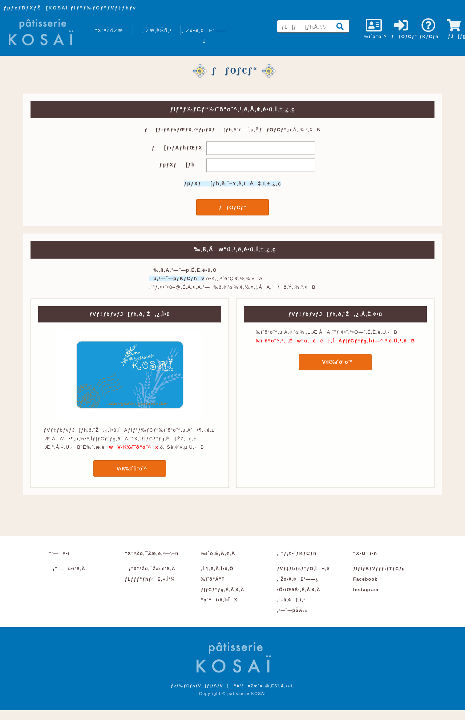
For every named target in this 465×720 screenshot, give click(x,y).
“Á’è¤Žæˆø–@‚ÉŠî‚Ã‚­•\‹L (264, 686)
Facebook (365, 579)
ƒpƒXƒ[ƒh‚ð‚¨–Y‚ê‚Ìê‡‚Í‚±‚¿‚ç (232, 183)
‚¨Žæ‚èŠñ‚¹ (157, 30)
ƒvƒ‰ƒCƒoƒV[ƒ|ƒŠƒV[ (200, 686)
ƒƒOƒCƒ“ (232, 207)
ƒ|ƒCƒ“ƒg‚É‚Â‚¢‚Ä (222, 589)
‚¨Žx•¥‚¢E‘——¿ (204, 35)
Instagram (366, 589)
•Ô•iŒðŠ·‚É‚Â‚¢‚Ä (298, 589)
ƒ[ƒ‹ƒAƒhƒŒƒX (177, 148)
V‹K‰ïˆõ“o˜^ (130, 469)
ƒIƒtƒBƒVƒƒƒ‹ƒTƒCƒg (379, 568)
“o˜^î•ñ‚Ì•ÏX (219, 599)
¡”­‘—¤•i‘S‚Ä (67, 568)
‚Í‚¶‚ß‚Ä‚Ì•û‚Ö (217, 568)
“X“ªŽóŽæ (109, 30)
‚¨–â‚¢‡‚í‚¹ (291, 599)
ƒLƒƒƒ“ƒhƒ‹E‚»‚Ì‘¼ (150, 579)
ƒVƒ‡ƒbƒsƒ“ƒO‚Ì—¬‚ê (303, 568)
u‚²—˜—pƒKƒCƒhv (177, 278)
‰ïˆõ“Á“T (213, 579)
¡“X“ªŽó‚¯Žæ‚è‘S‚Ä (150, 568)
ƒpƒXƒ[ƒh (177, 165)
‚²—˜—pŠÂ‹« (292, 610)
